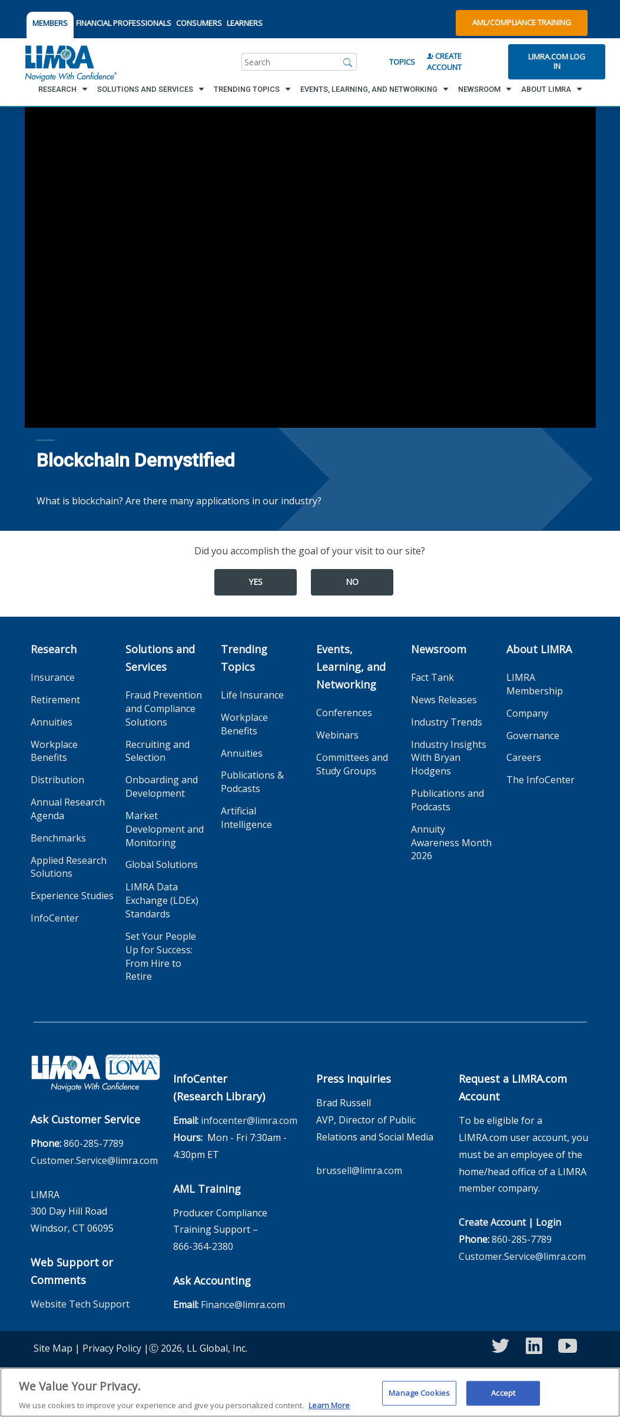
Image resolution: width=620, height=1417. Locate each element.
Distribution (57, 779)
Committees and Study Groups (352, 764)
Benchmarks (58, 837)
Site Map (53, 1348)
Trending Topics (244, 658)
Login (548, 1222)
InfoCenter (55, 918)
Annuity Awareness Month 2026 (451, 843)
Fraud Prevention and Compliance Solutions (163, 708)
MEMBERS (50, 23)
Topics (402, 61)
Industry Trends (446, 722)
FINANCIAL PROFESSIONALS (123, 23)
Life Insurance (252, 694)
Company (527, 713)
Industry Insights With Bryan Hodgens (448, 758)
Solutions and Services (160, 658)
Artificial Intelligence (246, 817)
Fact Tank (432, 677)
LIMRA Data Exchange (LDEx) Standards (161, 900)
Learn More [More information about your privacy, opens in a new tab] (329, 1411)
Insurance (53, 677)
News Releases (444, 699)
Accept (503, 1398)
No (352, 581)
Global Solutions (161, 864)
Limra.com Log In (556, 61)
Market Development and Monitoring (164, 829)
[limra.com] (70, 61)
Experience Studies (72, 895)
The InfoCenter (540, 779)
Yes (255, 581)
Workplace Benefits (54, 751)
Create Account (444, 61)
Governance (532, 735)
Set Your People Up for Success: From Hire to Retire (160, 956)
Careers (523, 757)
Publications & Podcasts (252, 782)
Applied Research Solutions (69, 867)
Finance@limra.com (243, 1304)
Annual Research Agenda (68, 809)
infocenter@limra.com (249, 1120)
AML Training (207, 1189)
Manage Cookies (419, 1398)
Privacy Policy (111, 1348)
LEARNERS (245, 23)
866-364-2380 (203, 1246)
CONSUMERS (199, 23)
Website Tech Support (80, 1304)
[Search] (348, 62)
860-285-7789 (94, 1143)
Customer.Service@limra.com (94, 1160)
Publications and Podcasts (447, 800)
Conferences (344, 712)
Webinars (337, 735)
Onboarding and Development (161, 786)
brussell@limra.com (359, 1170)
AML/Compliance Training (521, 22)
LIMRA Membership (534, 684)
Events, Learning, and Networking (351, 666)
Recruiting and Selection (157, 751)
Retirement (55, 699)
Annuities (51, 722)
